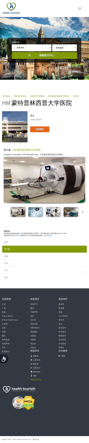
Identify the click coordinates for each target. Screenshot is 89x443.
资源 (4, 332)
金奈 (32, 316)
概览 (6, 242)
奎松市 (61, 320)
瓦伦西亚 (62, 340)
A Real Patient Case (10, 320)
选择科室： (16, 42)
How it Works (7, 316)
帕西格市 (62, 336)
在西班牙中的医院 (37, 96)
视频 (6, 256)
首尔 (60, 324)
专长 (6, 270)
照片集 (75, 96)
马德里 (33, 340)
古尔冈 (33, 320)
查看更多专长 (36, 380)
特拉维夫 (62, 332)
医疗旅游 (6, 96)
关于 (4, 348)
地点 (6, 277)
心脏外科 (37, 360)
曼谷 (32, 308)
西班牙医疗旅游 (20, 96)
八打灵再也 (63, 316)
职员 (6, 263)
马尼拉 (33, 348)
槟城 (60, 312)
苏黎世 (61, 348)
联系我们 (5, 352)
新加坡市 (62, 328)
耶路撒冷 (34, 332)
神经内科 (37, 372)
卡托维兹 (62, 344)
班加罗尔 (34, 304)
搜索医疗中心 (46, 55)
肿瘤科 (36, 356)
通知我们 (49, 235)
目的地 (5, 324)
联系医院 (40, 129)
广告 (4, 308)
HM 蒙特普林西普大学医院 (58, 96)
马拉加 (33, 344)
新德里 (61, 304)
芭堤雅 (61, 308)
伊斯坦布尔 (35, 328)
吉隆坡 (33, 336)
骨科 (35, 376)
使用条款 (5, 340)
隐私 (4, 336)
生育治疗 (37, 368)
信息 (4, 328)
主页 (4, 304)
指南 (4, 312)
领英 (62, 356)
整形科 (36, 364)
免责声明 (16, 235)
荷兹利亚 (34, 324)
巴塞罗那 (34, 312)
